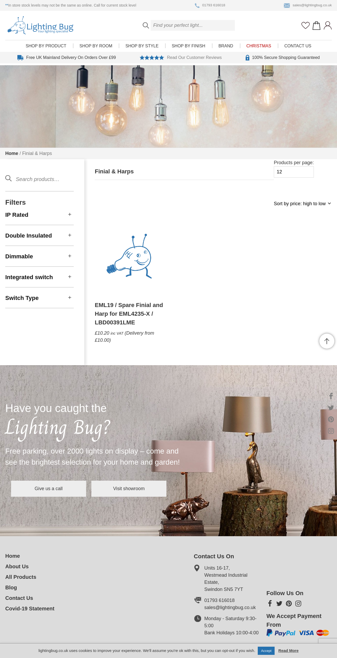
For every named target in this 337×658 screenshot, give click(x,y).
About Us (17, 566)
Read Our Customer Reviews (181, 59)
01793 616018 (209, 5)
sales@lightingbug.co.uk (307, 5)
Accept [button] (266, 651)
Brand (226, 48)
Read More (288, 650)
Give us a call (51, 488)
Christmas (258, 48)
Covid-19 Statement (29, 608)
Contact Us (297, 48)
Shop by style (141, 48)
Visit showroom (136, 488)
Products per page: (294, 169)
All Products (20, 577)
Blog (11, 587)
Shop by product (46, 48)
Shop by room (96, 48)
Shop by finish (188, 48)
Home (11, 153)
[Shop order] (300, 206)
